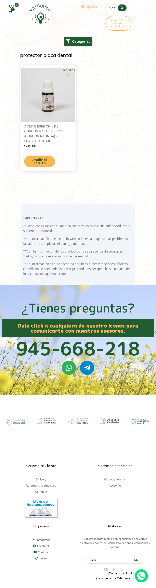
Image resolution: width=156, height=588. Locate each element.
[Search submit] (122, 7)
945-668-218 (78, 348)
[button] (78, 41)
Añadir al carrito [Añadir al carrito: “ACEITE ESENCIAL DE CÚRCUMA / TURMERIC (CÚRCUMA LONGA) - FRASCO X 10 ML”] (39, 161)
